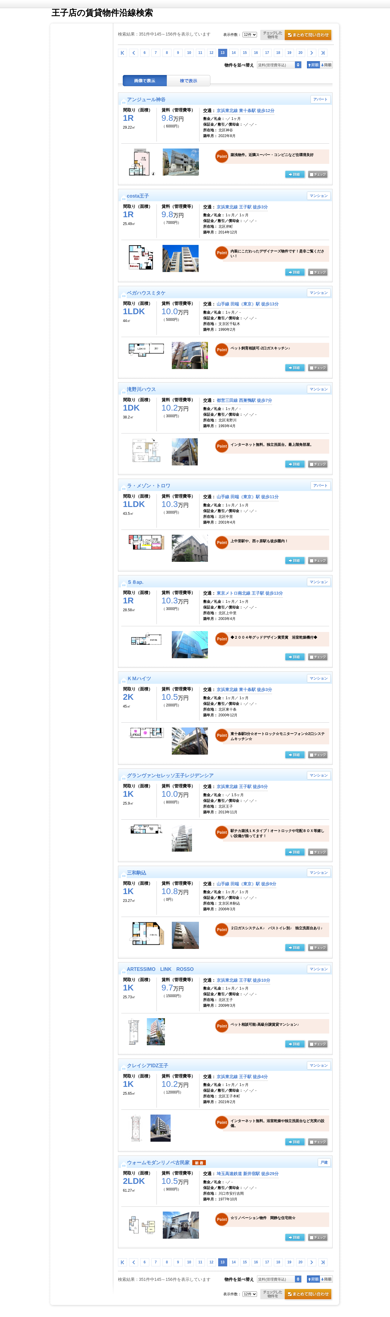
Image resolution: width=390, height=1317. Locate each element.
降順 (326, 64)
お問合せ (297, 35)
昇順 (313, 64)
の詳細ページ (294, 175)
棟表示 (189, 80)
